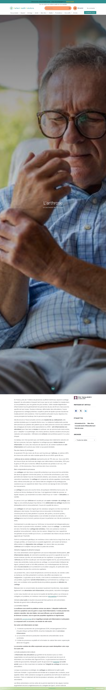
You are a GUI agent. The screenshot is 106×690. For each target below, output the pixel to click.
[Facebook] (76, 411)
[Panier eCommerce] (78, 8)
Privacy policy (52, 688)
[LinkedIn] (86, 411)
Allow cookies (89, 688)
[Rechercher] (69, 8)
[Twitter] (81, 411)
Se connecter (91, 8)
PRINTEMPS (70, 1)
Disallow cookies (99, 688)
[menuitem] (15, 12)
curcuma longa (26, 619)
